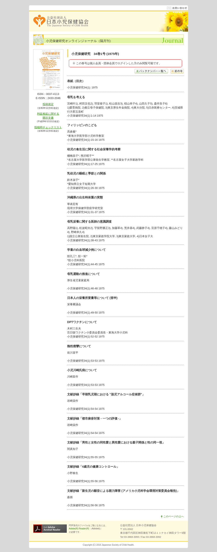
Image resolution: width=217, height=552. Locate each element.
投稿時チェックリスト (48, 127)
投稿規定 (48, 104)
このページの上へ (172, 516)
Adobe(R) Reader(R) (79, 528)
